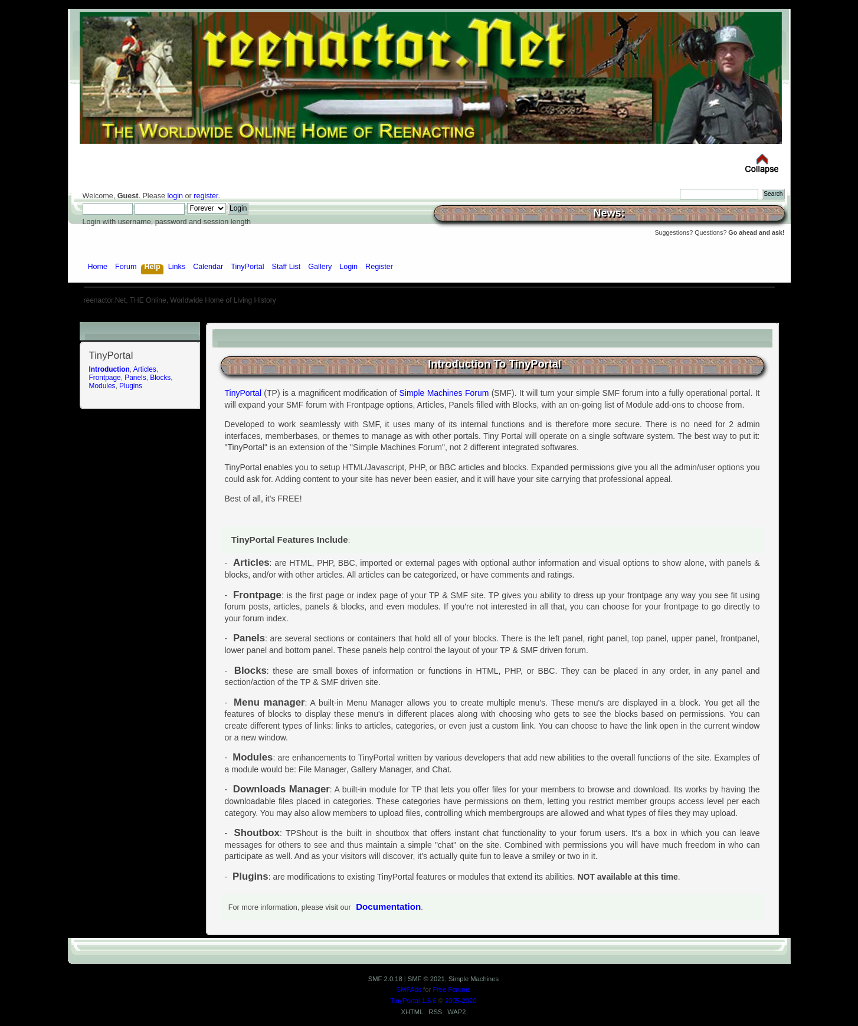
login (175, 196)
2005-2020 (461, 1000)
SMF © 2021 (426, 978)
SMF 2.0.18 (385, 978)
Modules (102, 386)
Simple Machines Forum (444, 393)
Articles (144, 369)
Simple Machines (473, 978)
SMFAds (409, 989)
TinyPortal (243, 393)
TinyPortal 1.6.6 (414, 1000)
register (206, 196)
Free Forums (451, 989)
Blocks (160, 377)
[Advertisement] (429, 317)
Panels (135, 377)
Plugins (130, 386)
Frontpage (105, 377)
